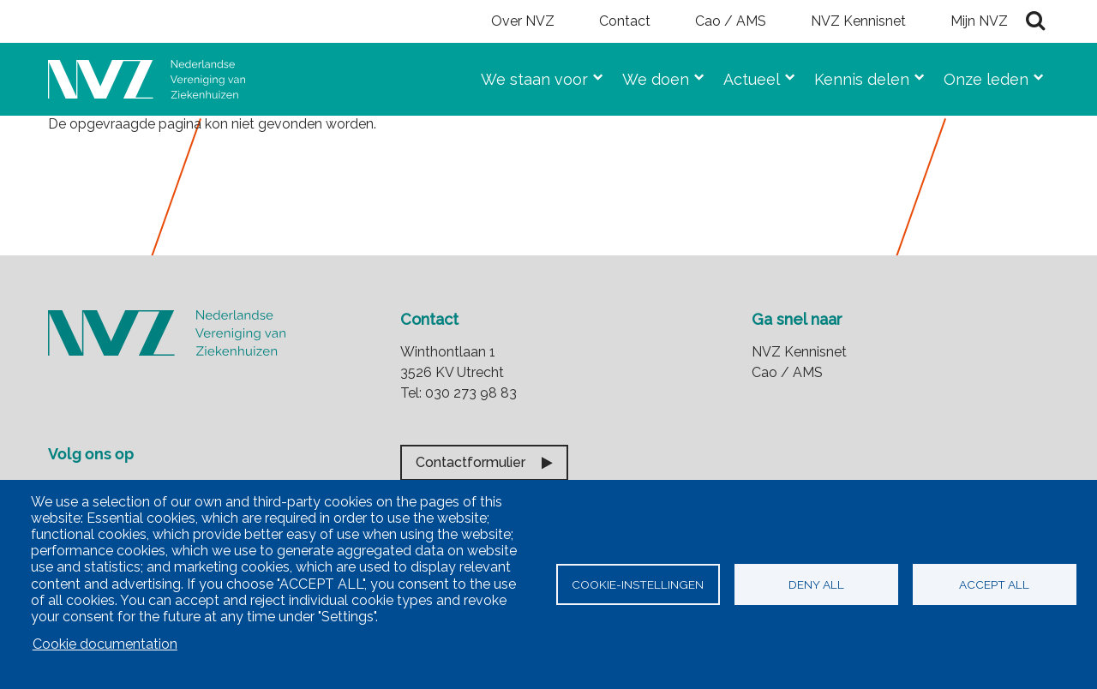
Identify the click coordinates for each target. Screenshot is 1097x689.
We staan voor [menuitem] (527, 76)
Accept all (994, 584)
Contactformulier (470, 462)
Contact (624, 21)
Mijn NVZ (979, 21)
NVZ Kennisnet (858, 21)
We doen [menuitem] (648, 76)
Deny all (816, 584)
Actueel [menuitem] (745, 76)
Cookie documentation (105, 644)
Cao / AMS (730, 21)
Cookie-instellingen (638, 584)
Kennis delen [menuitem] (854, 76)
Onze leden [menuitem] (979, 76)
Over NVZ (522, 21)
